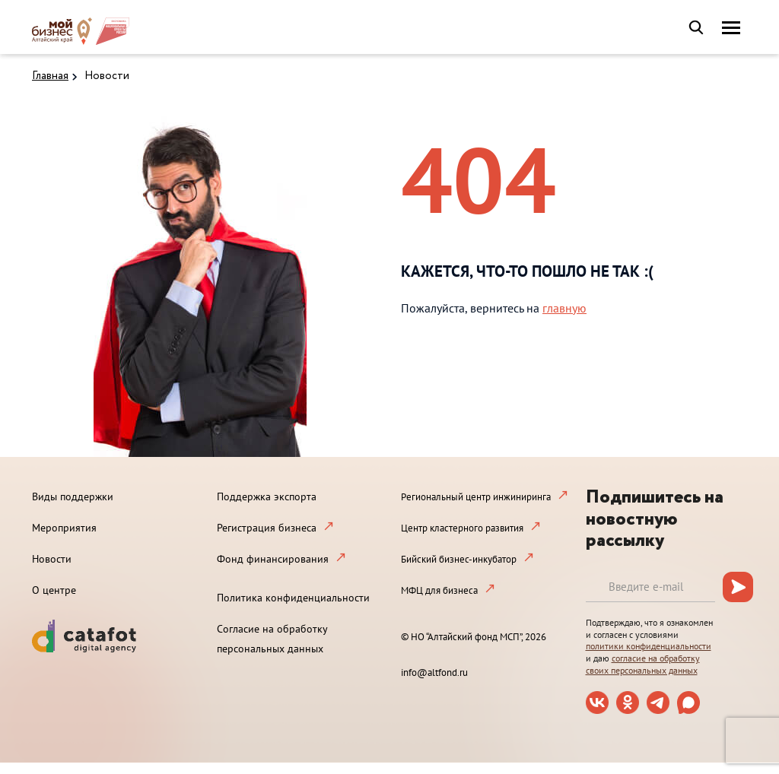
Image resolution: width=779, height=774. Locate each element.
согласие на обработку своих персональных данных (643, 664)
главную (564, 308)
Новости (106, 76)
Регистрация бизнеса (266, 528)
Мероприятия (64, 528)
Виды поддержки (72, 496)
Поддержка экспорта (266, 496)
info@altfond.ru (434, 672)
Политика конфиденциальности (293, 597)
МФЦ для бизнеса (439, 590)
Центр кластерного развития (462, 528)
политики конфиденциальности (648, 646)
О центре (54, 590)
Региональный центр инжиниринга (476, 496)
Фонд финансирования (273, 559)
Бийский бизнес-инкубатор (459, 559)
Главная (50, 76)
